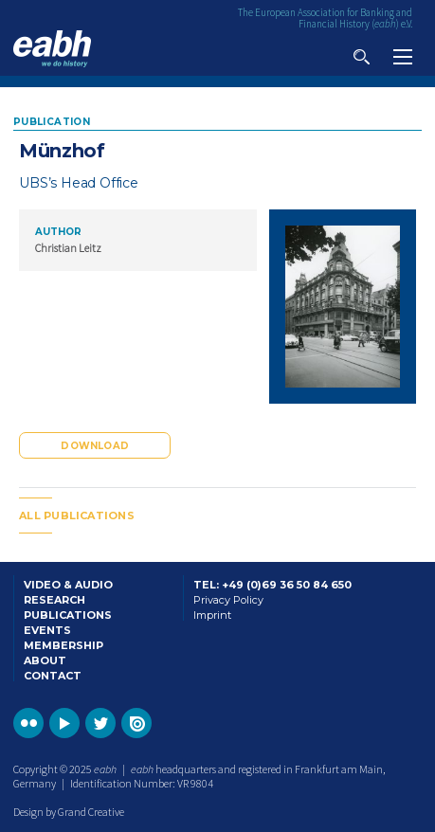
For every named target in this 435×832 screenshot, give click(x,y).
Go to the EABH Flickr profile (28, 723)
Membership (63, 645)
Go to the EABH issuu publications (136, 723)
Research (54, 599)
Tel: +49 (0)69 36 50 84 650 (272, 584)
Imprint (212, 615)
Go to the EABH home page (52, 48)
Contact (53, 675)
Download (95, 446)
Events (47, 630)
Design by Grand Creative (68, 812)
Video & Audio (68, 584)
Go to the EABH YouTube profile (64, 723)
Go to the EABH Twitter (100, 723)
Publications (68, 615)
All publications (77, 515)
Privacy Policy (228, 599)
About (45, 660)
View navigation (403, 57)
